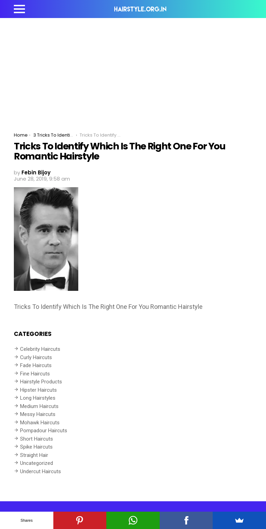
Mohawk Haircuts (40, 422)
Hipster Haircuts (38, 390)
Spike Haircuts (36, 447)
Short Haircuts (36, 439)
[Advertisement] (133, 70)
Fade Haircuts (36, 365)
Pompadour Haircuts (43, 430)
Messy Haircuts (37, 414)
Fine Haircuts (35, 374)
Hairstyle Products (41, 382)
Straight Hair (34, 455)
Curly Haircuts (36, 357)
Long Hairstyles (37, 398)
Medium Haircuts (39, 406)
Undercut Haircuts (40, 471)
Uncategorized (36, 463)
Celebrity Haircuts (40, 349)
